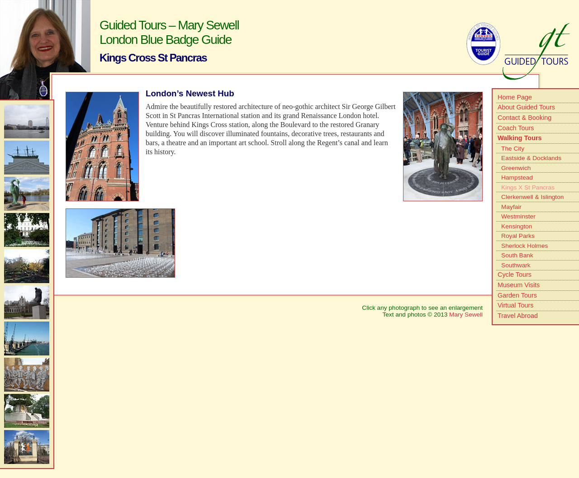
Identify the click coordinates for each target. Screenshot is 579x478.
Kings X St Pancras (528, 187)
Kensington (516, 226)
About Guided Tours (526, 107)
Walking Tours (520, 138)
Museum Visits (519, 285)
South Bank (517, 255)
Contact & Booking (524, 117)
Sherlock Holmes (524, 245)
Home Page (515, 97)
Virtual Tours (515, 305)
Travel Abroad (518, 315)
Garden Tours (517, 295)
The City (512, 148)
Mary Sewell (466, 314)
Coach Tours (516, 128)
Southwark (516, 265)
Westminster (518, 216)
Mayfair (511, 207)
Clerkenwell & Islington (532, 197)
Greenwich (516, 168)
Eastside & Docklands (531, 158)
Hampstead (517, 177)
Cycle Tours (515, 274)
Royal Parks (518, 235)
